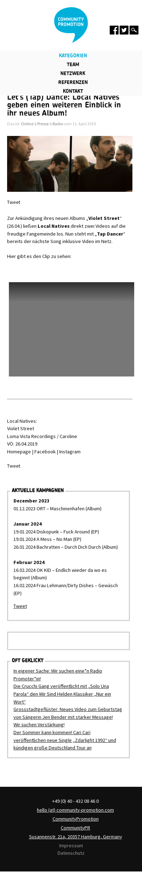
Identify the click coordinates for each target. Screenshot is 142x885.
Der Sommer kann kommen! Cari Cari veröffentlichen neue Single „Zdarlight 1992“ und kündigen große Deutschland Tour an (64, 740)
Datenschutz (71, 853)
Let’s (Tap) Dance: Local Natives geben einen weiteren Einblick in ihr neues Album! (64, 105)
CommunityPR (75, 828)
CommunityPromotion (76, 819)
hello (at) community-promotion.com (75, 810)
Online (27, 123)
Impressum (71, 845)
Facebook (45, 451)
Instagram (70, 451)
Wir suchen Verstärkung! (39, 724)
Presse (43, 123)
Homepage (19, 451)
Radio (58, 123)
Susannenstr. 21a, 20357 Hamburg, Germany (75, 836)
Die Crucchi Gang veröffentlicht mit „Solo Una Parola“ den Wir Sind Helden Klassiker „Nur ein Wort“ (62, 694)
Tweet (13, 202)
